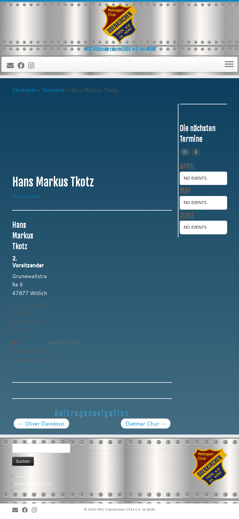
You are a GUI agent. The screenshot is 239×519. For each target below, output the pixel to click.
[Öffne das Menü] (229, 64)
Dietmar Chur (145, 423)
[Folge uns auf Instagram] (33, 65)
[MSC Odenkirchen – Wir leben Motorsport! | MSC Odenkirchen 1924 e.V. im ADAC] (119, 23)
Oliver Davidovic (41, 423)
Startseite (24, 90)
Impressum (23, 476)
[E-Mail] (12, 65)
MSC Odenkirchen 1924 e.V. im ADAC (126, 509)
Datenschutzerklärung (32, 484)
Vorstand (53, 90)
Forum (20, 491)
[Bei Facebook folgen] (23, 65)
